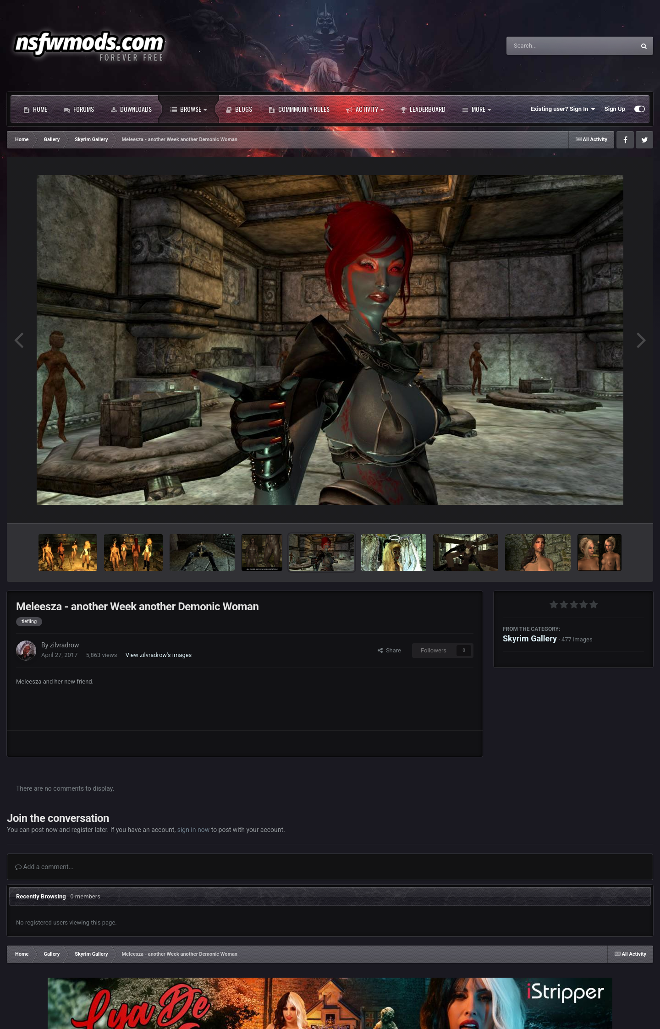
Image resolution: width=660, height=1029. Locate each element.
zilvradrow (64, 645)
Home (35, 109)
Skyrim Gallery (530, 638)
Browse (188, 109)
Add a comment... (44, 866)
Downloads (131, 109)
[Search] (547, 46)
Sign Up (615, 108)
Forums (78, 109)
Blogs (238, 109)
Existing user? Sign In (563, 109)
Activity (365, 109)
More (476, 109)
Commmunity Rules (299, 109)
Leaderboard (423, 109)
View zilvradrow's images (159, 654)
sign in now (193, 829)
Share (389, 650)
